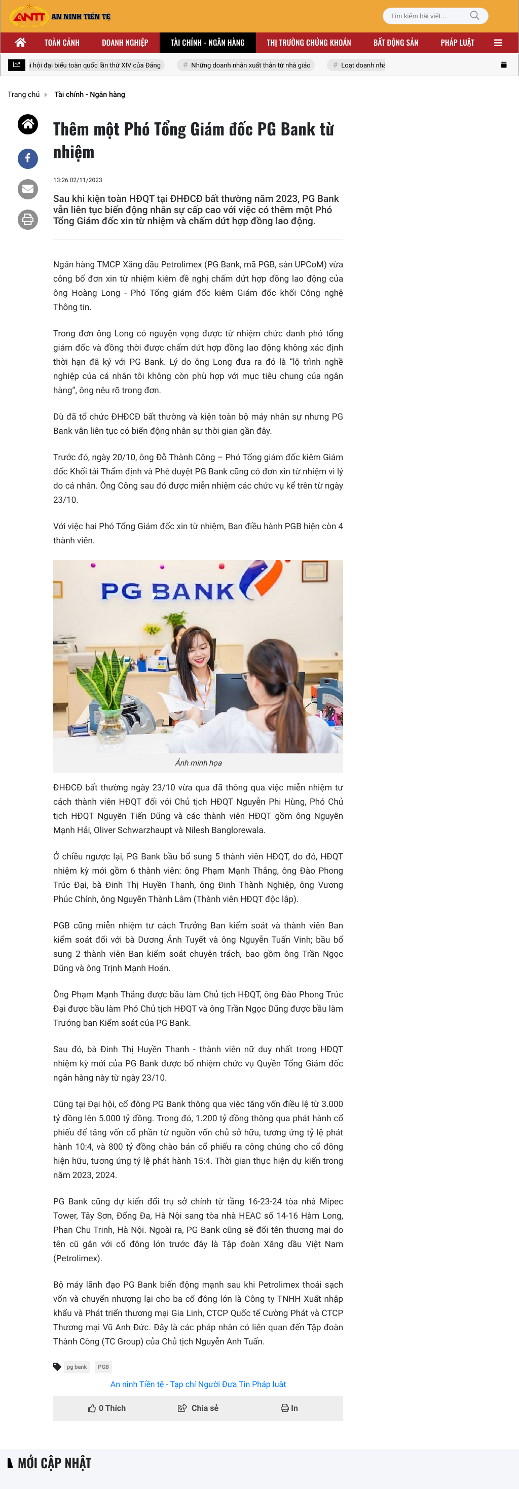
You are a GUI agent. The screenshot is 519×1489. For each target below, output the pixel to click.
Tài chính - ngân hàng (208, 42)
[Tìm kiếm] (475, 16)
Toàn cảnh (62, 42)
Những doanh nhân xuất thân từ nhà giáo (251, 66)
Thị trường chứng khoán (309, 42)
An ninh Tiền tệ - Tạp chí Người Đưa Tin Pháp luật (198, 1384)
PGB (103, 1367)
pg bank (77, 1367)
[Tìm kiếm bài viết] (436, 16)
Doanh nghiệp (125, 42)
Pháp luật (457, 42)
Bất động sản (396, 42)
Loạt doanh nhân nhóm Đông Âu (389, 66)
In (289, 1408)
